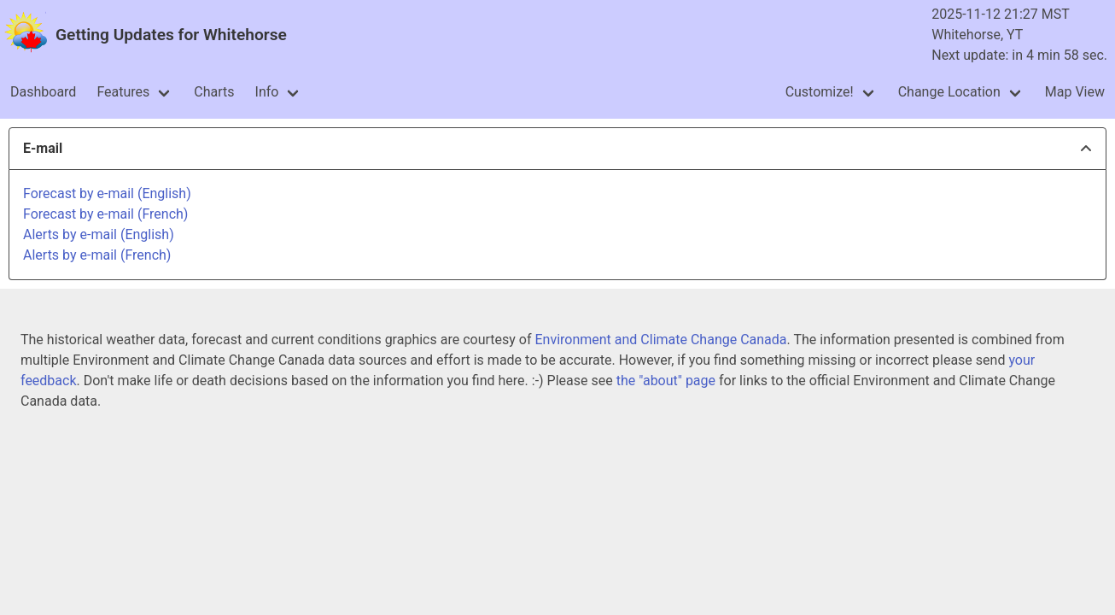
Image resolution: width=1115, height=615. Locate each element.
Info (267, 92)
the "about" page (665, 380)
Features (122, 92)
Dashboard (43, 92)
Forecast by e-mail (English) (107, 193)
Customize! (819, 92)
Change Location (949, 92)
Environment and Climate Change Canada (660, 339)
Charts (214, 92)
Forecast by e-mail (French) (105, 214)
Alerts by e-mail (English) (98, 234)
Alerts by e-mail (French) (97, 255)
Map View (1075, 92)
